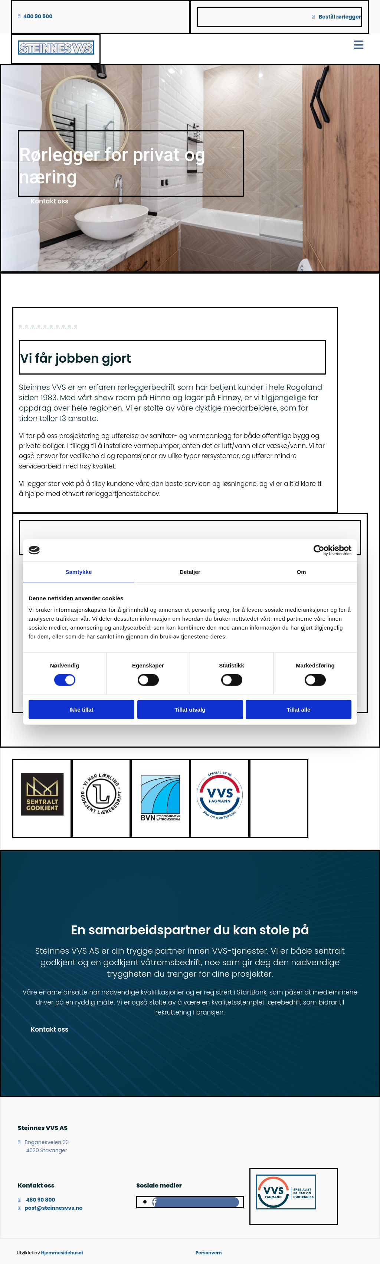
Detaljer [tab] (190, 571)
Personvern (209, 1253)
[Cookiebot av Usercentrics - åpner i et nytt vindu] (318, 550)
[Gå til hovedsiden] (56, 52)
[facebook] (154, 1202)
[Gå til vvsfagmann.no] (220, 817)
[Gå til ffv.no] (160, 821)
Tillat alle (299, 709)
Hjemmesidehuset (62, 1253)
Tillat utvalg (189, 709)
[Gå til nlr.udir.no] (101, 815)
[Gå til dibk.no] (42, 815)
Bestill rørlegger (340, 16)
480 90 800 (38, 16)
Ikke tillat (81, 709)
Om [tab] (301, 571)
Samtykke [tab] (79, 571)
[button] (49, 201)
